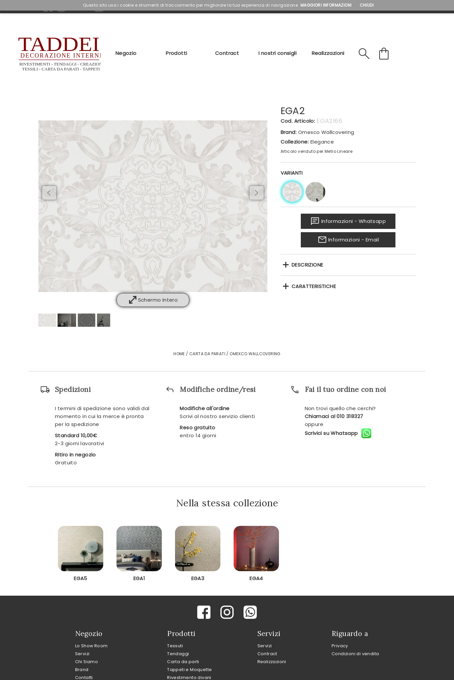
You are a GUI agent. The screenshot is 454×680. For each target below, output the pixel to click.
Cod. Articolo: (298, 120)
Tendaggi (178, 654)
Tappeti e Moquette (189, 669)
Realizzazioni (328, 53)
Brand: (288, 132)
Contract (227, 53)
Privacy (340, 646)
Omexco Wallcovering (326, 132)
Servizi (82, 654)
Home (179, 354)
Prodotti (176, 53)
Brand (82, 669)
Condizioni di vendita (355, 654)
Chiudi (367, 5)
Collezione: (295, 141)
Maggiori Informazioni (325, 5)
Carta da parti (183, 661)
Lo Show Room (91, 646)
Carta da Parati (207, 354)
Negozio (126, 53)
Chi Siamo (86, 661)
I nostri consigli (277, 53)
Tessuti (175, 646)
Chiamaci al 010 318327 (334, 416)
